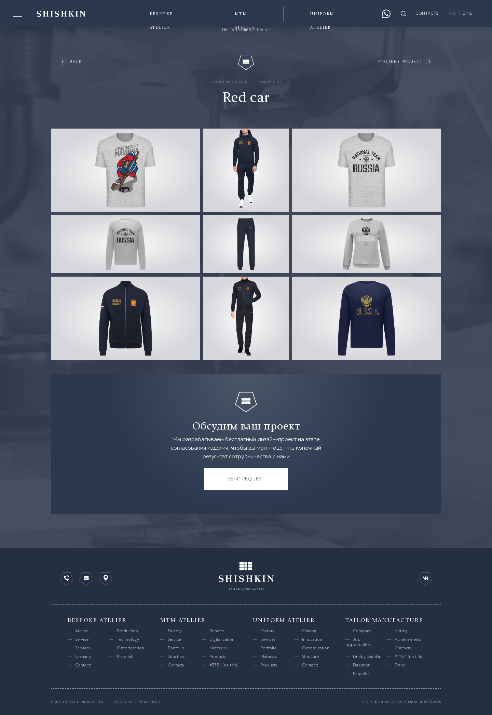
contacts (427, 13)
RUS (452, 13)
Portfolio (270, 82)
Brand (400, 665)
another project (400, 61)
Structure (176, 656)
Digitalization (221, 639)
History (401, 630)
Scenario (83, 656)
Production (127, 630)
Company (362, 630)
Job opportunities (358, 642)
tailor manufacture (384, 620)
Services (82, 648)
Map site (361, 673)
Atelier (81, 630)
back (76, 61)
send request (246, 478)
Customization (130, 648)
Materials (125, 656)
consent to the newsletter (77, 702)
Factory (175, 630)
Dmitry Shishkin (367, 656)
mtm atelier (182, 620)
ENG (467, 13)
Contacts (83, 665)
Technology (128, 639)
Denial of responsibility (138, 702)
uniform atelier (229, 82)
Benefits (216, 630)
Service (81, 639)
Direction (361, 665)
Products (217, 656)
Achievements (408, 639)
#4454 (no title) (409, 656)
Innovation (312, 639)
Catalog (309, 630)
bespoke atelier (97, 620)
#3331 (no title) (223, 665)
